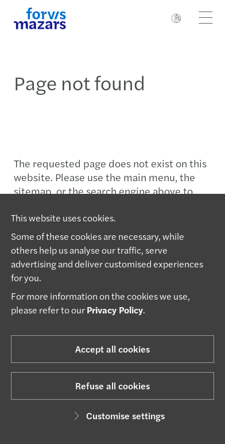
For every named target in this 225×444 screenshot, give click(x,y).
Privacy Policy (115, 309)
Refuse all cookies (112, 385)
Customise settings (117, 415)
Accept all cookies (112, 348)
